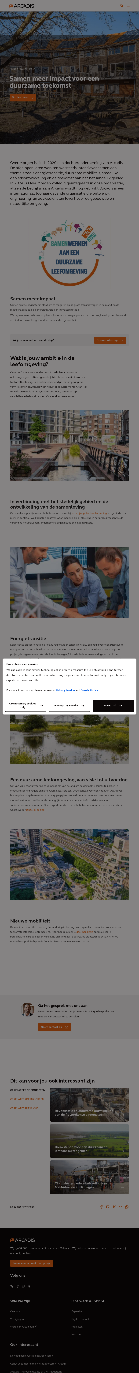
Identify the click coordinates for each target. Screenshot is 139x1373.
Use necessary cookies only (22, 706)
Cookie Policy (89, 690)
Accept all (110, 705)
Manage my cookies (66, 705)
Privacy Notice (65, 690)
